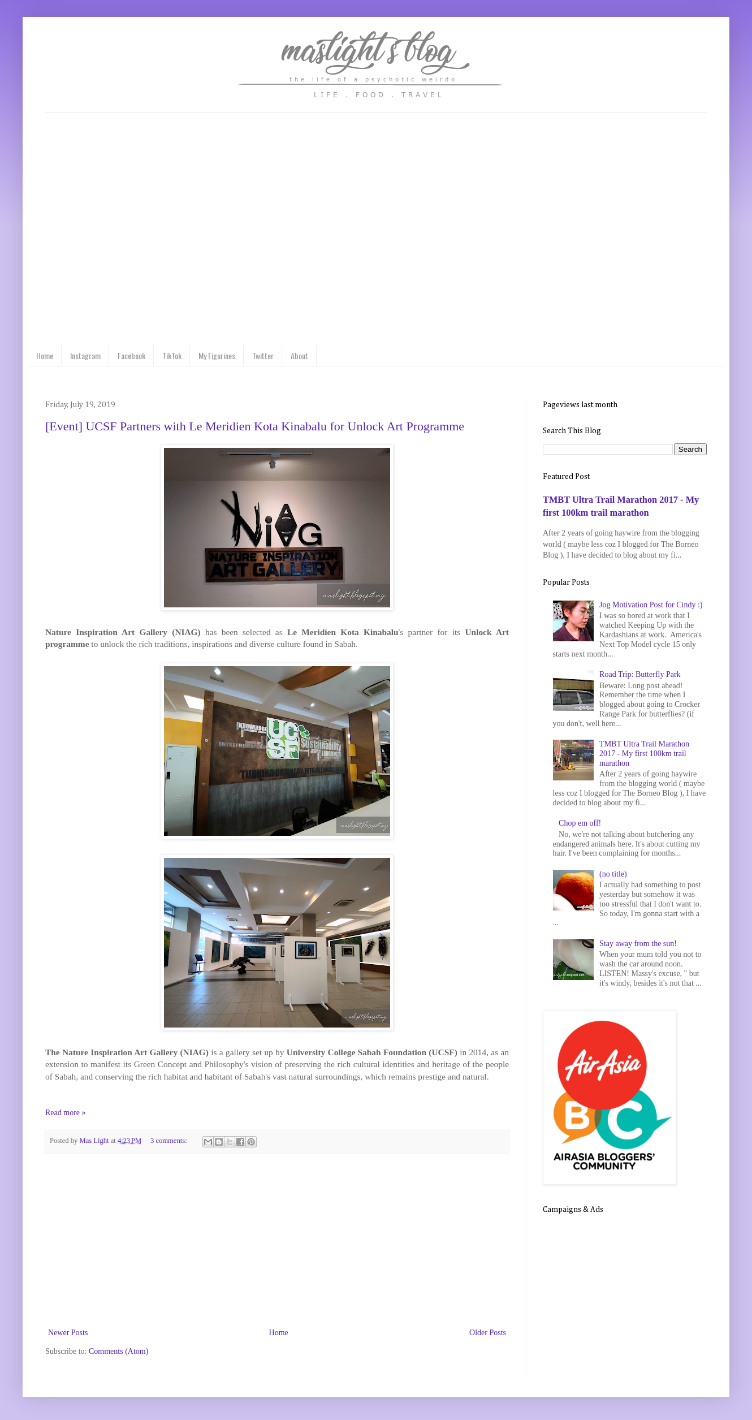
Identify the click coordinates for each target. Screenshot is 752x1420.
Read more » (65, 1112)
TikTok (171, 355)
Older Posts (487, 1332)
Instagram (85, 355)
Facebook (131, 355)
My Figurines (216, 355)
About (299, 355)
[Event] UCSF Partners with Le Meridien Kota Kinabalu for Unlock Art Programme (254, 426)
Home (44, 355)
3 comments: (169, 1141)
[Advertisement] (277, 1240)
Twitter (263, 355)
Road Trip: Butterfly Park (640, 674)
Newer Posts (68, 1332)
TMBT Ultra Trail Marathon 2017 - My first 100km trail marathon (644, 753)
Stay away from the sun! (638, 943)
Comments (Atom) (118, 1351)
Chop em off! (580, 823)
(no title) (613, 874)
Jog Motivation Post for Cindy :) (650, 605)
